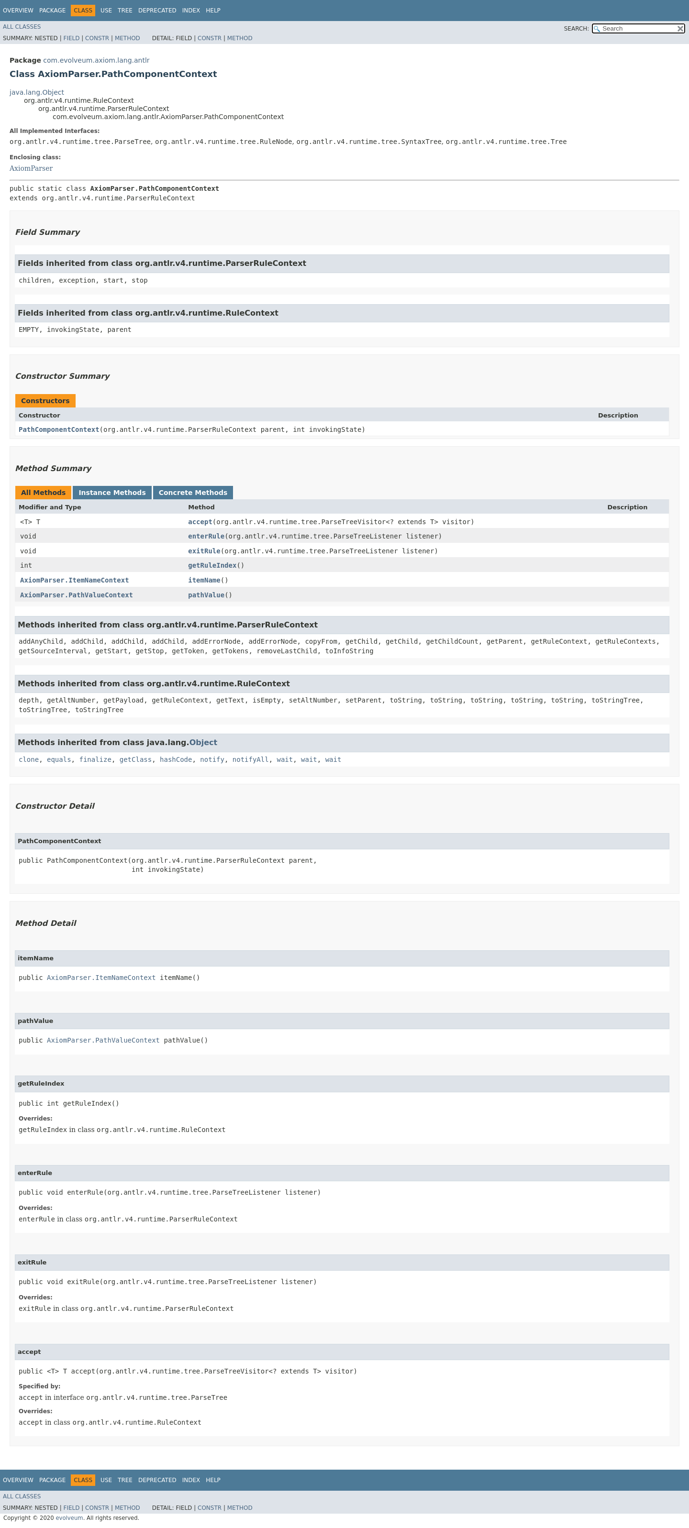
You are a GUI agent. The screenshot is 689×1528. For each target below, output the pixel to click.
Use (106, 10)
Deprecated (157, 10)
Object (203, 742)
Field (71, 38)
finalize (95, 759)
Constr (97, 38)
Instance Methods (111, 492)
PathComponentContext (59, 429)
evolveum (69, 1518)
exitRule (204, 551)
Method (127, 38)
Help (213, 10)
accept (200, 522)
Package (52, 10)
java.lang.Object (37, 92)
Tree (125, 10)
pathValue (206, 595)
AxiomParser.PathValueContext (76, 595)
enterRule (206, 536)
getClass (136, 759)
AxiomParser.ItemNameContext (74, 580)
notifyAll (251, 759)
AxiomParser (31, 168)
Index (191, 10)
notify (212, 759)
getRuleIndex (212, 565)
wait (285, 759)
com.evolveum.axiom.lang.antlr (96, 60)
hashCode (176, 759)
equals (59, 759)
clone (29, 759)
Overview (18, 10)
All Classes (22, 26)
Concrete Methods (193, 492)
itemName (204, 580)
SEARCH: (576, 28)
